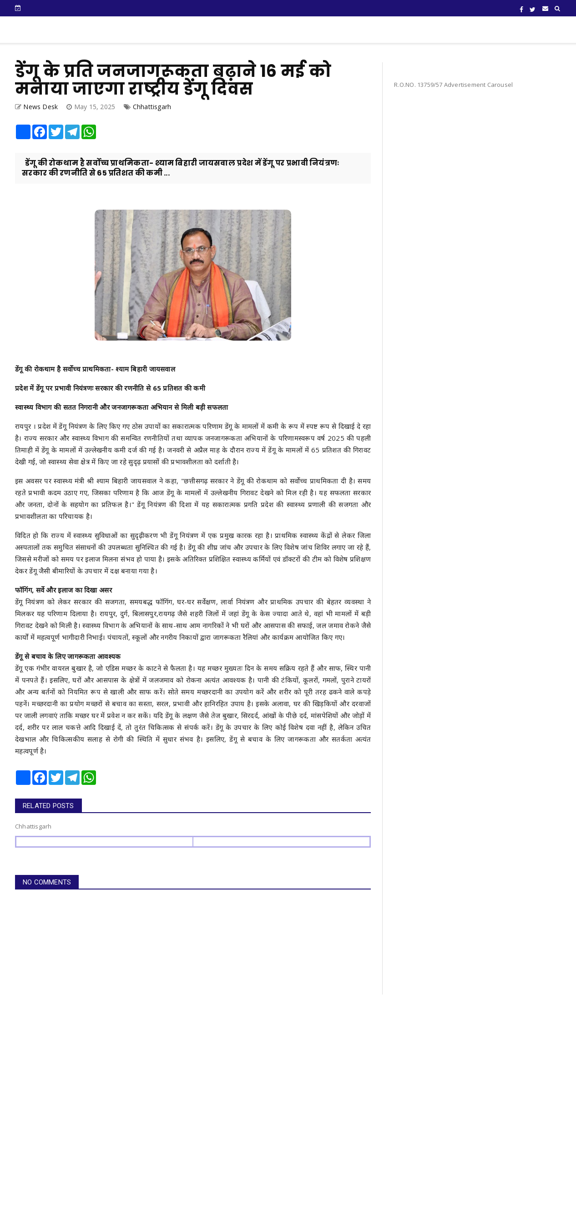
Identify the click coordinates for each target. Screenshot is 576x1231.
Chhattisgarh (152, 106)
